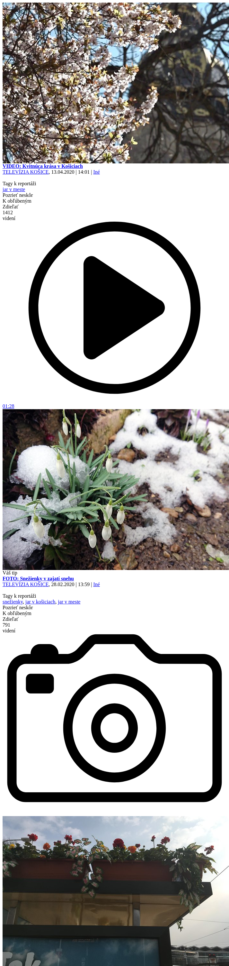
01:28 (114, 404)
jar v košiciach (40, 601)
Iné (96, 172)
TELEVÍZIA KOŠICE (26, 172)
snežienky (13, 601)
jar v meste (14, 189)
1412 (9, 215)
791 (9, 627)
